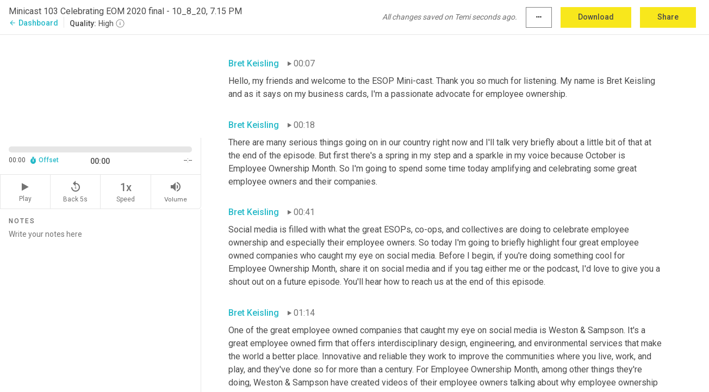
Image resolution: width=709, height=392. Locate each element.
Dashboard (33, 23)
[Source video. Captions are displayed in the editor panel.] (100, 85)
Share (668, 17)
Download (596, 17)
